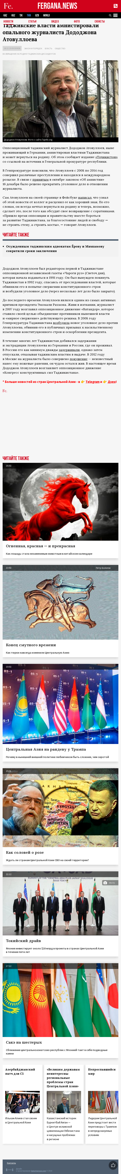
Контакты (11, 1163)
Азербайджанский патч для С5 (20, 1072)
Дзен (112, 382)
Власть (48, 48)
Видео (55, 21)
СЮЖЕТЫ (100, 21)
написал (85, 197)
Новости (8, 21)
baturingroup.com (38, 1171)
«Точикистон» (106, 157)
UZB (37, 15)
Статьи (32, 21)
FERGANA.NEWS (57, 6)
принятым (40, 179)
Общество (60, 48)
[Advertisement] (60, 429)
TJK (21, 15)
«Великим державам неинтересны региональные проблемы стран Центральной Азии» (63, 1078)
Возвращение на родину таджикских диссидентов (29, 54)
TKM (29, 15)
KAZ (5, 15)
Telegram (93, 382)
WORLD (46, 15)
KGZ (13, 15)
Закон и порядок (33, 48)
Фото (77, 21)
